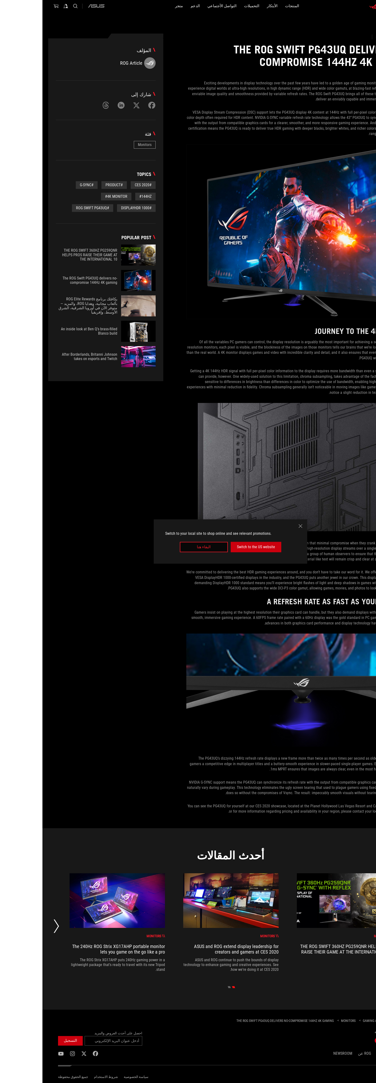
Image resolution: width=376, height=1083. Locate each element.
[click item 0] (191, 987)
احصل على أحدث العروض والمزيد (76, 1033)
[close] (258, 526)
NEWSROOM (300, 1053)
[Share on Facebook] (109, 105)
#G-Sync (44, 185)
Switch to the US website (213, 547)
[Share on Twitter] (94, 105)
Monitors (102, 144)
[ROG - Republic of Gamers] (346, 6)
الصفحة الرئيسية (347, 1053)
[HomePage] (356, 1021)
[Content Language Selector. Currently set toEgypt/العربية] (348, 1076)
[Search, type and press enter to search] (33, 6)
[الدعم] (141, 6)
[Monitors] (306, 1021)
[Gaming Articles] (333, 1021)
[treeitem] (302, 923)
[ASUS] (53, 6)
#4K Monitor (74, 196)
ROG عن (322, 1053)
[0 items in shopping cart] (14, 6)
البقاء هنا (161, 547)
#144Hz (103, 196)
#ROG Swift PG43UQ (50, 208)
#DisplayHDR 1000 (94, 208)
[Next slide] (14, 927)
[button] (269, 6)
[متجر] (117, 6)
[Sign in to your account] (23, 6)
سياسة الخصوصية (93, 1077)
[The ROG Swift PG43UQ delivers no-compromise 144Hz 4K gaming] (242, 1021)
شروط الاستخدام (64, 1077)
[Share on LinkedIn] (78, 105)
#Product (71, 185)
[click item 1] (186, 987)
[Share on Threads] (63, 105)
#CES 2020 (100, 185)
